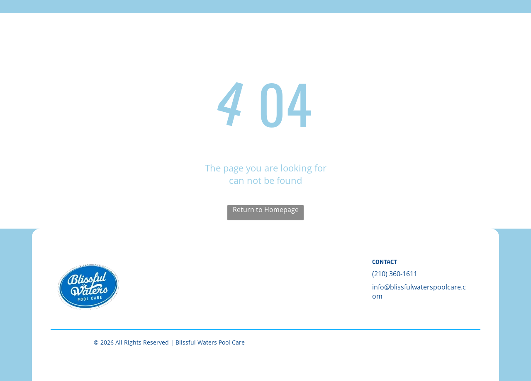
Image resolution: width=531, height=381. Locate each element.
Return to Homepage (266, 209)
